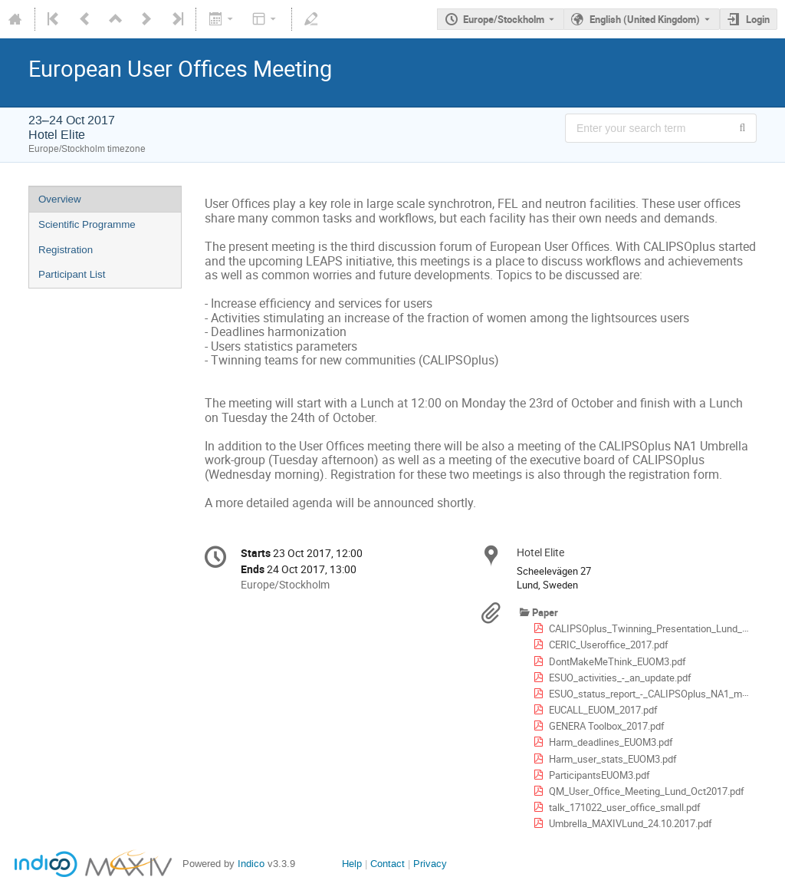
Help (352, 863)
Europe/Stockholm (503, 19)
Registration (65, 250)
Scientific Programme (87, 224)
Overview (59, 199)
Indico (251, 863)
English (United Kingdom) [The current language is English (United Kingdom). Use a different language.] (645, 19)
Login (758, 19)
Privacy (430, 863)
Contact (387, 863)
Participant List (71, 274)
